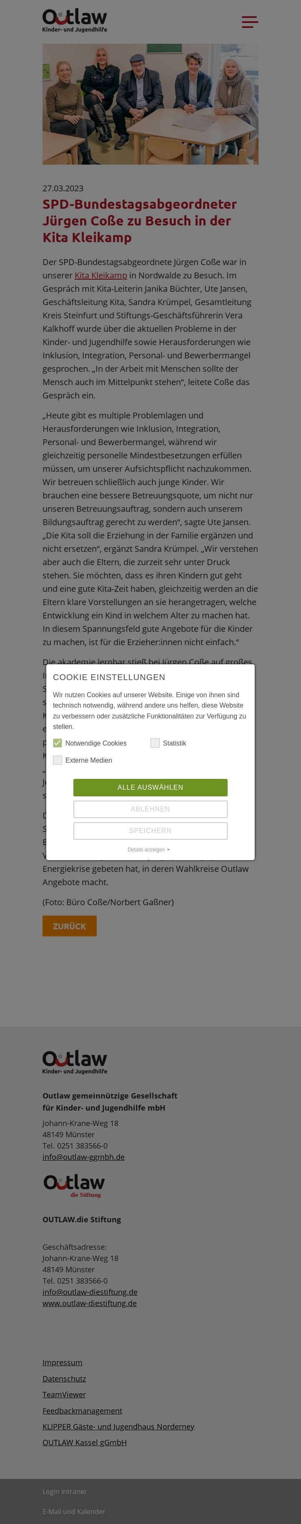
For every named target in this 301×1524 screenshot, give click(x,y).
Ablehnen (150, 809)
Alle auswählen (150, 787)
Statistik (168, 743)
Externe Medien (82, 761)
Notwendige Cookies (90, 743)
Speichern (150, 830)
